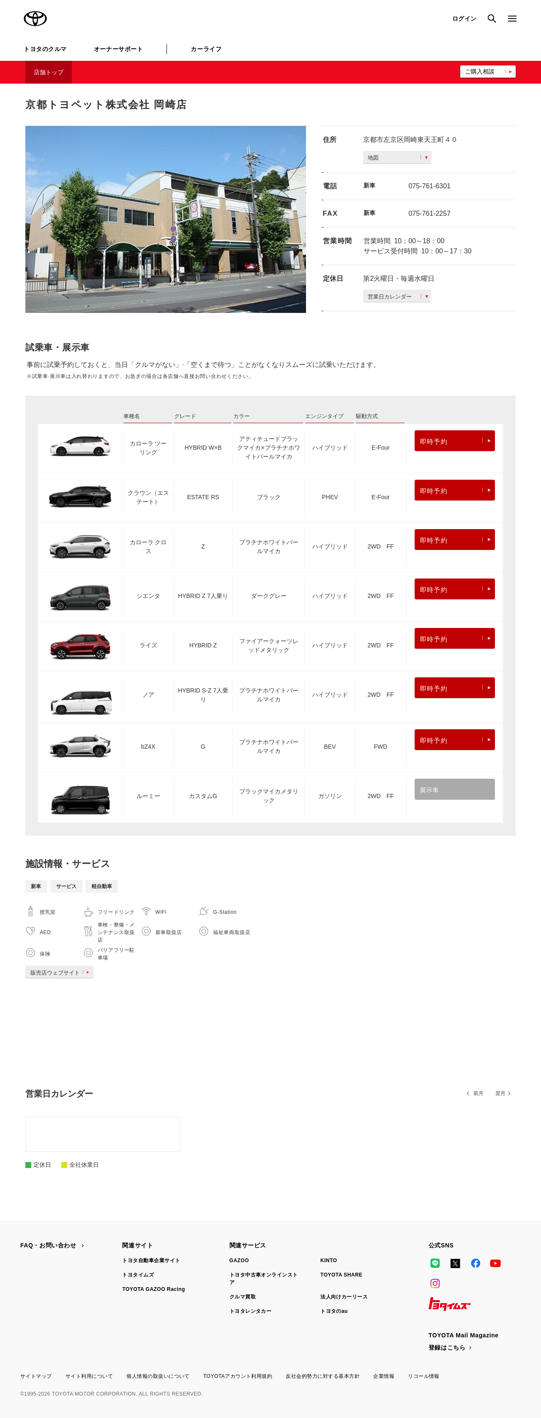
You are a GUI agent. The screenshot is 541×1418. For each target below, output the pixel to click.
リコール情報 (424, 1376)
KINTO (328, 1260)
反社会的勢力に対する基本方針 (323, 1376)
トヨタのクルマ (45, 49)
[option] (165, 219)
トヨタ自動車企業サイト (151, 1260)
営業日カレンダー (398, 296)
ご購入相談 (480, 71)
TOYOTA (35, 18)
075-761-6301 (429, 186)
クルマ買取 (243, 1297)
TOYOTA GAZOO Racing (153, 1289)
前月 (478, 1093)
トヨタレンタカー (251, 1311)
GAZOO (239, 1260)
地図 (398, 158)
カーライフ (206, 49)
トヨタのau (334, 1311)
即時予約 (455, 441)
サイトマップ (36, 1376)
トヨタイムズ (138, 1275)
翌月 (500, 1093)
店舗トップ (48, 72)
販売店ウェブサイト (61, 973)
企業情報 (383, 1376)
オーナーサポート (118, 49)
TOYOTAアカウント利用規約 (237, 1376)
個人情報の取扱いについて (158, 1376)
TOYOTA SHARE (341, 1275)
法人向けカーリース (344, 1297)
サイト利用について (89, 1376)
